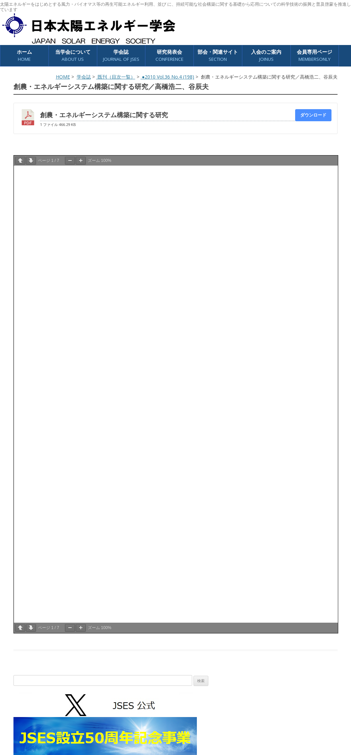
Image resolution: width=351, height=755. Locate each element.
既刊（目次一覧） (115, 77)
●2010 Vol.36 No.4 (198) (167, 77)
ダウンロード (313, 115)
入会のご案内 (266, 55)
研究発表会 (169, 55)
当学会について (73, 55)
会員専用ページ (314, 55)
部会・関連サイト (218, 55)
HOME (63, 77)
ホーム (24, 55)
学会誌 (121, 55)
